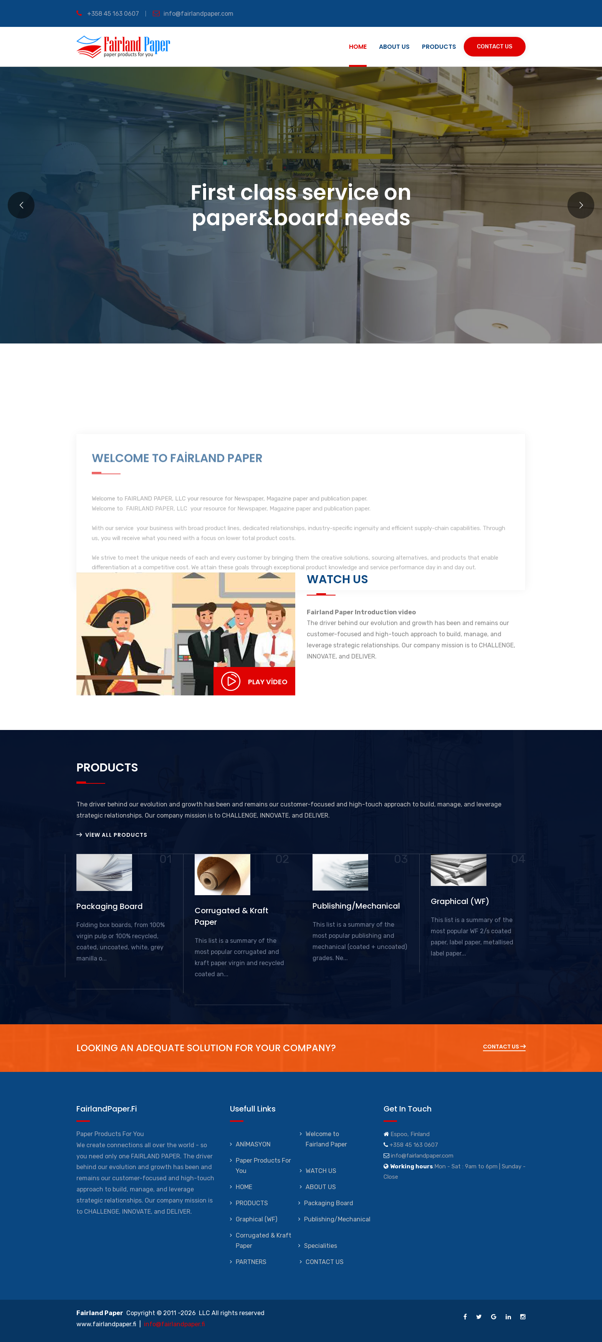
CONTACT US (325, 1262)
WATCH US (321, 1170)
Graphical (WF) (256, 1219)
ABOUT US (394, 46)
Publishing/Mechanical (337, 1219)
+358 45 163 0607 (107, 13)
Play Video (254, 681)
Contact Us (495, 46)
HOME (358, 46)
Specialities (320, 1245)
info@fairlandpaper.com (193, 13)
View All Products (111, 835)
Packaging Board (328, 1203)
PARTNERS (251, 1262)
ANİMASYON (253, 1144)
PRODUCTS (439, 46)
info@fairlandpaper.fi (174, 1324)
